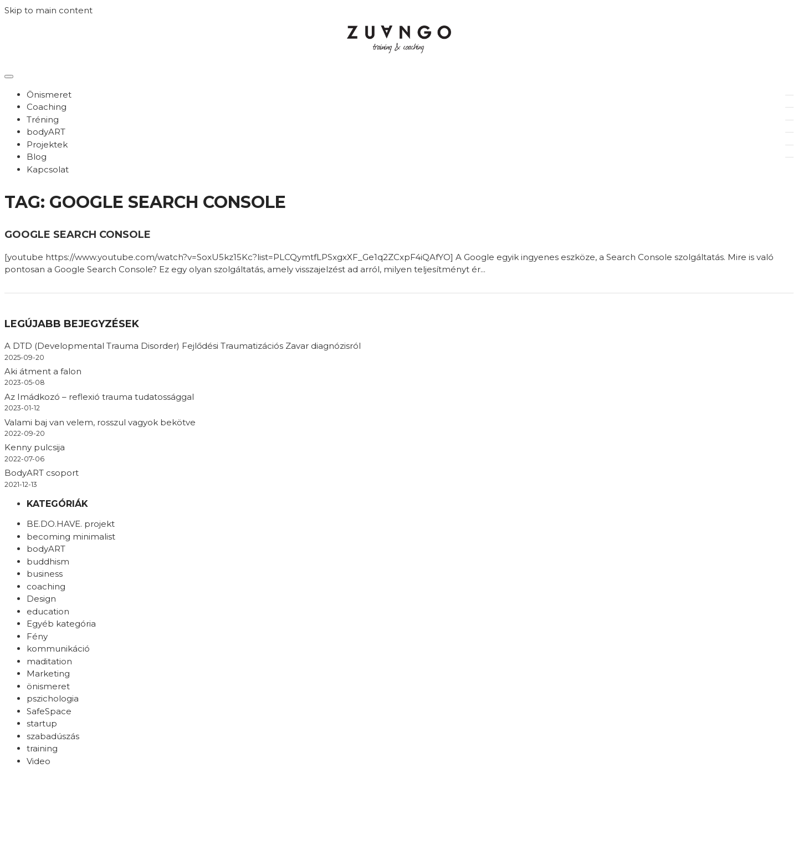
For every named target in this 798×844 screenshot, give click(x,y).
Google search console (77, 234)
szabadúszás (53, 736)
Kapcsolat (48, 169)
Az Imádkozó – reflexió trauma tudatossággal (99, 397)
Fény (37, 636)
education (48, 611)
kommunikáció (58, 648)
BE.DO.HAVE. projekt (71, 523)
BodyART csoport (41, 472)
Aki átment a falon (42, 371)
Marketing (48, 673)
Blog (37, 156)
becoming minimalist (71, 536)
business (45, 573)
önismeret (48, 686)
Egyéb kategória (61, 623)
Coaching (46, 106)
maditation (49, 661)
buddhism (48, 561)
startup (42, 723)
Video (38, 761)
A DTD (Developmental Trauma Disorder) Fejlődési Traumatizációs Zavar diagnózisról (182, 345)
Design (41, 598)
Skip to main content (48, 10)
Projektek (47, 144)
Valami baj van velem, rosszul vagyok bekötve (100, 422)
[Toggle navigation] (8, 76)
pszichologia (53, 698)
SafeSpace (49, 711)
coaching (46, 586)
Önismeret (49, 94)
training (42, 748)
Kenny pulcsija (34, 447)
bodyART (46, 131)
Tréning (43, 119)
